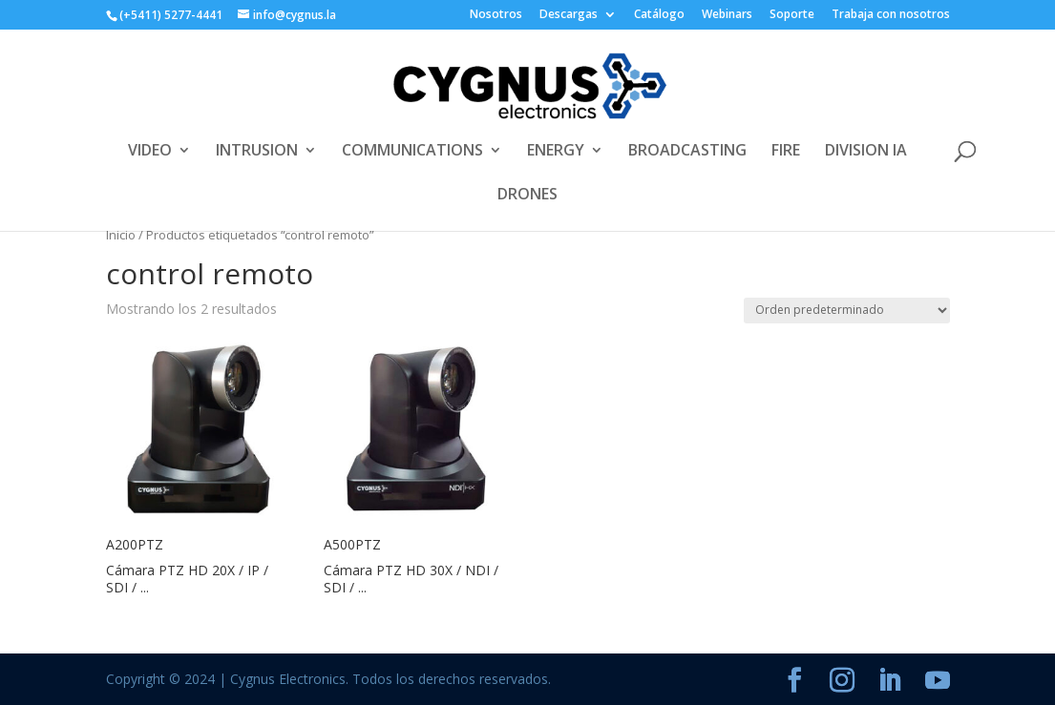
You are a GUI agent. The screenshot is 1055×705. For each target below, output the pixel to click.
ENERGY (555, 151)
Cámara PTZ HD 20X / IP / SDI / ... (187, 578)
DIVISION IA (866, 151)
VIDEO (150, 151)
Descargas (568, 15)
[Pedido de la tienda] (847, 310)
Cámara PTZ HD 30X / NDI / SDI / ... (411, 578)
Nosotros (496, 15)
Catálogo (659, 15)
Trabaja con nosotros (891, 15)
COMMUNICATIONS (412, 151)
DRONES (527, 195)
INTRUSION (257, 151)
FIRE (785, 151)
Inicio (121, 234)
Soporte (792, 15)
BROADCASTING (687, 151)
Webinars (727, 15)
